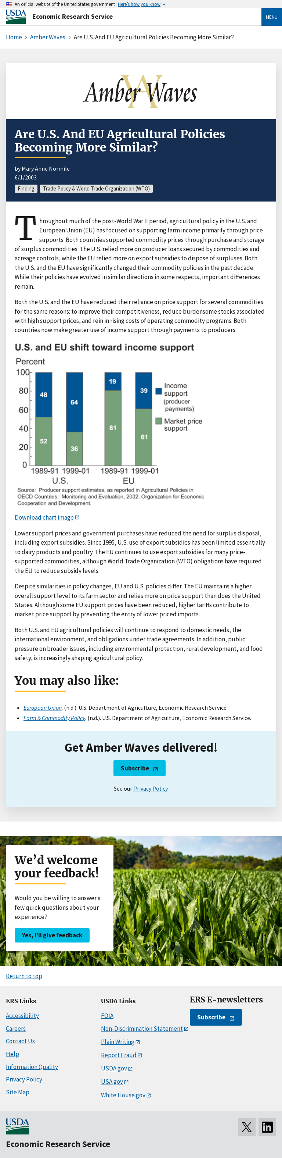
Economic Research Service (72, 16)
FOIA (107, 1016)
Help (12, 1054)
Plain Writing (117, 1042)
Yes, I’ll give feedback (52, 935)
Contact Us (20, 1041)
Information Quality (32, 1067)
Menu (272, 17)
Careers (16, 1029)
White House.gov (123, 1095)
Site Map (17, 1092)
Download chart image (44, 517)
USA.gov (112, 1081)
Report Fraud (119, 1055)
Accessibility (22, 1016)
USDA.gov (114, 1068)
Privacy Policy (150, 788)
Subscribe (135, 768)
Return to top (24, 976)
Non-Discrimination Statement (142, 1029)
